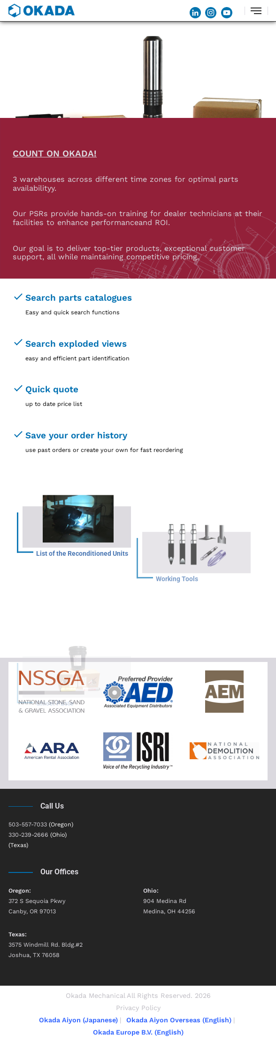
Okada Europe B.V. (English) (138, 1032)
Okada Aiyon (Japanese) (78, 1020)
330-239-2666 (28, 834)
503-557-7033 (27, 824)
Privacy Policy (138, 1008)
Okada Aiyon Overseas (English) (178, 1020)
